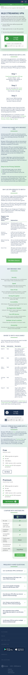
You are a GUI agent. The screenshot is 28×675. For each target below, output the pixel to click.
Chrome (3, 119)
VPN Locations (5, 659)
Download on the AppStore (20, 649)
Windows (23, 116)
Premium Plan (19, 439)
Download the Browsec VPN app (14, 76)
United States (21, 401)
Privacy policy (10, 671)
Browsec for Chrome (6, 46)
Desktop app (8, 465)
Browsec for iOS (16, 46)
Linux (2, 117)
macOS (8, 117)
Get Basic (7, 472)
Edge (11, 119)
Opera (16, 119)
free (14, 432)
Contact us (10, 669)
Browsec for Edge (11, 46)
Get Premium (9, 501)
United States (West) (16, 89)
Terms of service (11, 672)
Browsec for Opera (14, 46)
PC (22, 46)
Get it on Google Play (8, 649)
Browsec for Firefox (8, 46)
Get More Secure (14, 260)
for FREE (11, 38)
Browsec (6, 2)
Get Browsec (20, 555)
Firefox (7, 119)
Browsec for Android (19, 46)
